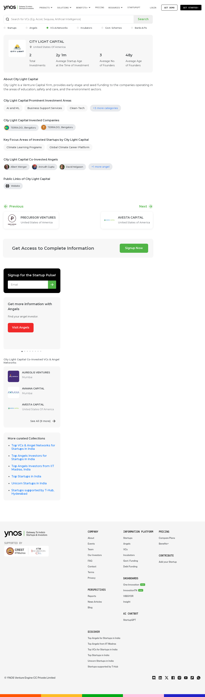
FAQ (90, 560)
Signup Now (134, 248)
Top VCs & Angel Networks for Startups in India (33, 447)
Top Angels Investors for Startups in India (29, 457)
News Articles (95, 601)
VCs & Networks (57, 28)
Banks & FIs (139, 28)
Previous (16, 206)
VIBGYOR (128, 596)
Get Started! (191, 7)
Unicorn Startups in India (29, 483)
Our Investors (95, 555)
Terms (91, 572)
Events (91, 543)
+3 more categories (105, 108)
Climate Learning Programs (24, 147)
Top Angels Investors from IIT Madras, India (32, 467)
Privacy (92, 577)
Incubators (84, 28)
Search (143, 19)
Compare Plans (167, 538)
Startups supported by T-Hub (103, 666)
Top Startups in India (26, 476)
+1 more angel (100, 166)
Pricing (99, 7)
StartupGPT (133, 7)
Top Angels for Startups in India (104, 638)
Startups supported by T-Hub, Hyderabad (32, 492)
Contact (92, 566)
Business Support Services (44, 108)
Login (153, 7)
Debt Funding (130, 566)
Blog (90, 607)
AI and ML (13, 108)
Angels (31, 28)
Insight (126, 601)
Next (143, 206)
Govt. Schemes (111, 28)
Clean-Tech (77, 108)
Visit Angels (20, 327)
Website (15, 186)
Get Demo (169, 7)
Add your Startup (168, 561)
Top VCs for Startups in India (102, 649)
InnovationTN (130, 590)
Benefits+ (164, 543)
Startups (10, 28)
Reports (92, 596)
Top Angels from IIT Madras (102, 643)
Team (91, 549)
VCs (125, 549)
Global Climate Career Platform (69, 147)
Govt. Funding (130, 560)
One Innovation (131, 584)
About (91, 538)
